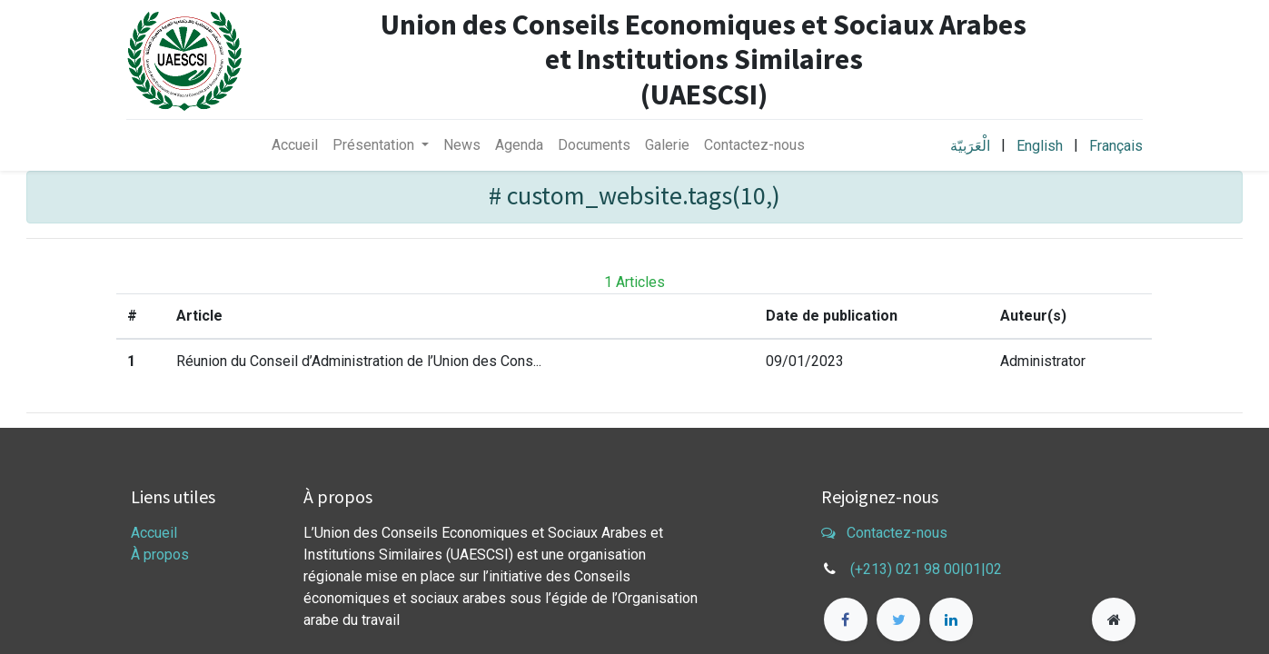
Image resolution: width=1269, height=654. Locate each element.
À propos (160, 554)
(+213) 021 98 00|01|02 (926, 569)
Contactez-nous (884, 532)
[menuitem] (294, 145)
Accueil (154, 532)
